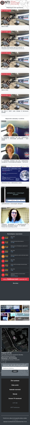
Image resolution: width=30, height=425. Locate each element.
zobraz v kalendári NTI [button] (15, 279)
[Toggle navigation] (28, 2)
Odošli (15, 371)
